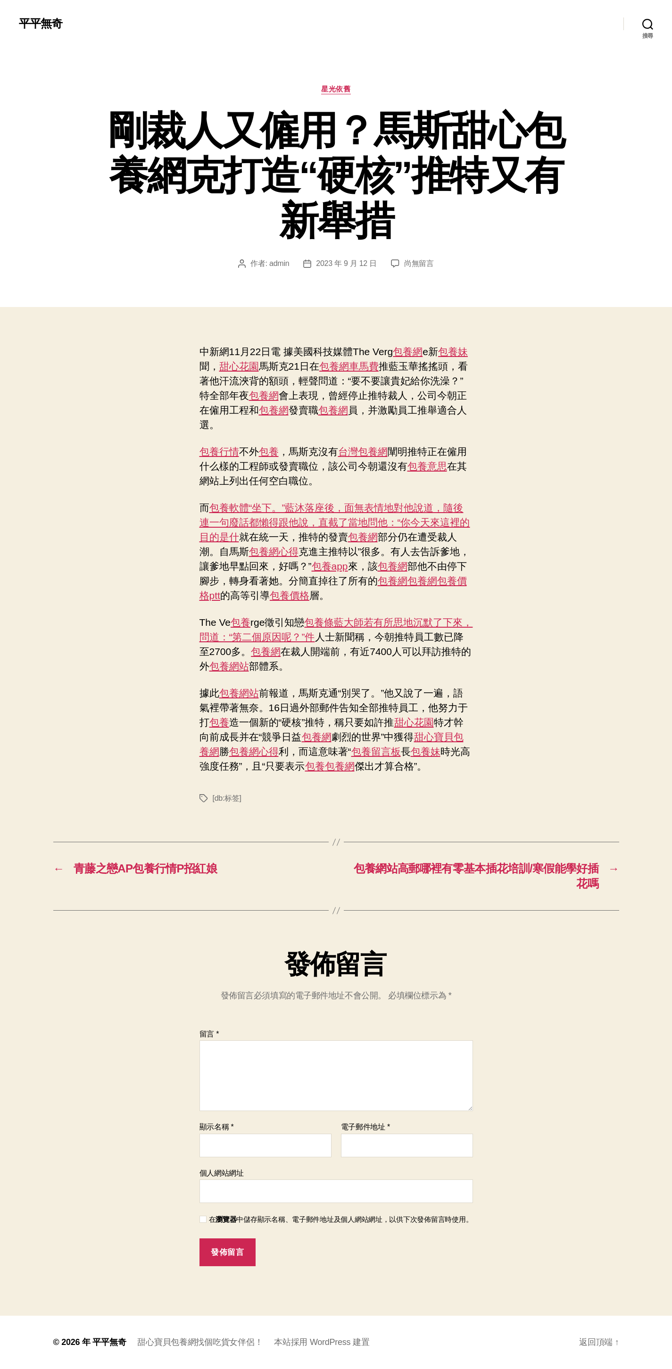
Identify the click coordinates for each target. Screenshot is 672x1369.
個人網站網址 (221, 1173)
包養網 (408, 351)
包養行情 (219, 451)
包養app (330, 566)
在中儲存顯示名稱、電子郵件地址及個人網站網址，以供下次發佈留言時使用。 (341, 1219)
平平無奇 (40, 23)
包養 (269, 451)
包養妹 (453, 351)
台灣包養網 (363, 451)
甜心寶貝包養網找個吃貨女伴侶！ (200, 1342)
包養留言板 (376, 751)
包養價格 (289, 595)
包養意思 (427, 466)
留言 (209, 1034)
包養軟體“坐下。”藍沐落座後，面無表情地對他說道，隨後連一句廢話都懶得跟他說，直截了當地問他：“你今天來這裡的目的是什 (334, 522)
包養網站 (229, 666)
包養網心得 (274, 551)
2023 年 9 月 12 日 (346, 263)
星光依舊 (335, 89)
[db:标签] (227, 798)
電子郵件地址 (365, 1127)
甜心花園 (239, 366)
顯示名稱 (216, 1127)
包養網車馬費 (349, 366)
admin (279, 263)
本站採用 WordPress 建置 (321, 1342)
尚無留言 (419, 263)
